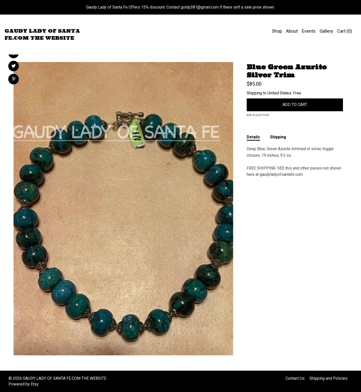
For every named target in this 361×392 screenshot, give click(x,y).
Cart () (344, 31)
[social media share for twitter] (14, 67)
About (292, 31)
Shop (277, 31)
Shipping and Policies (328, 378)
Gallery (326, 31)
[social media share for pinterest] (14, 80)
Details (253, 137)
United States (279, 93)
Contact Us (295, 378)
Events (309, 31)
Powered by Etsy (24, 384)
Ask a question (258, 115)
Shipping (278, 137)
